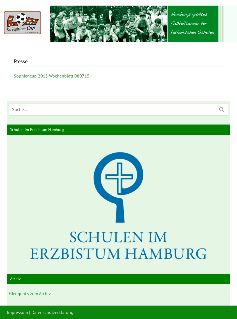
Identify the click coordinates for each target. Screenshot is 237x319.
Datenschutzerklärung (52, 312)
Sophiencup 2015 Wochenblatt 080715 (51, 76)
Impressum (17, 312)
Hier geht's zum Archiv (30, 293)
